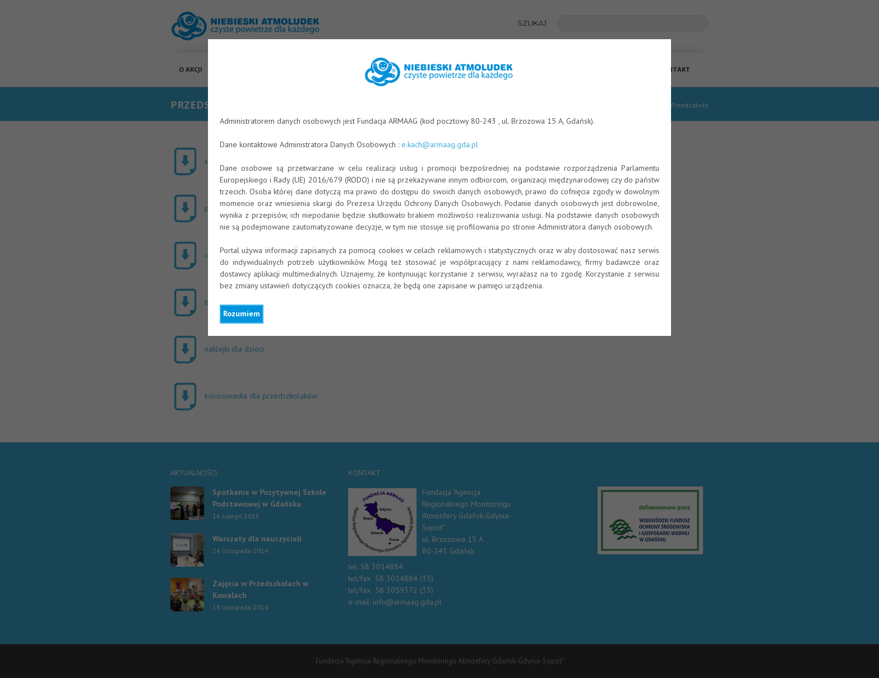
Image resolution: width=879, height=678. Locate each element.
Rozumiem (241, 313)
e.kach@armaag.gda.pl (439, 144)
